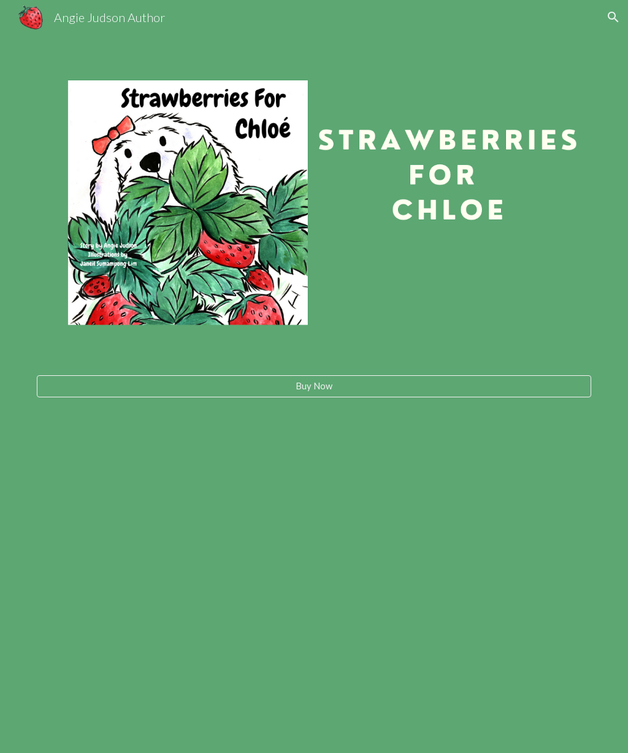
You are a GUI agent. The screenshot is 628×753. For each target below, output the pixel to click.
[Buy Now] (314, 386)
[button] (613, 17)
